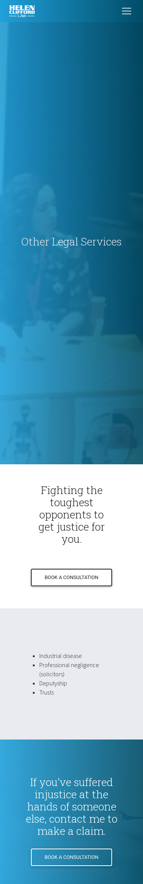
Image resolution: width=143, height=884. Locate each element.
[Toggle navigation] (126, 11)
